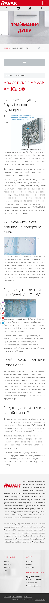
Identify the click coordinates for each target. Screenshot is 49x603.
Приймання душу (25, 48)
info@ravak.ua (36, 586)
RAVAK (9, 3)
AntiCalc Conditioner (34, 431)
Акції (5, 570)
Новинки (7, 567)
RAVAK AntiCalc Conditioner (19, 389)
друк (42, 48)
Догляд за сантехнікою (16, 75)
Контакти (29, 561)
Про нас (7, 561)
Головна (7, 48)
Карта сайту (28, 597)
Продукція (14, 48)
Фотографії (30, 567)
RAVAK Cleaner (37, 425)
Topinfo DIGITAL (40, 600)
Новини (29, 564)
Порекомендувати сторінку (13, 597)
